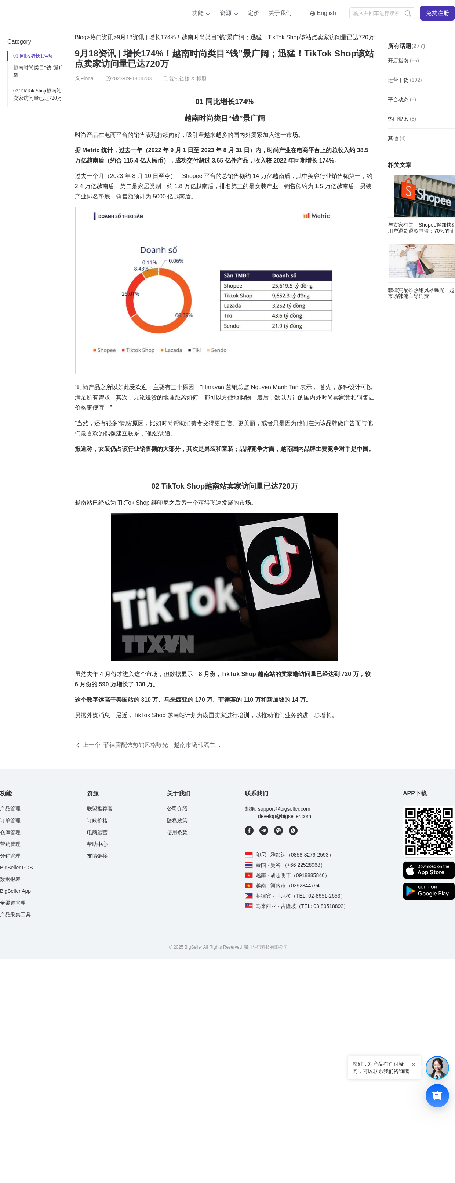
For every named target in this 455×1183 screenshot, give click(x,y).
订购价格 (97, 821)
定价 (253, 13)
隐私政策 (177, 821)
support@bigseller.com (284, 809)
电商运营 (97, 832)
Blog (81, 37)
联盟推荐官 (100, 808)
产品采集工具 (15, 914)
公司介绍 (177, 808)
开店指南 (403, 60)
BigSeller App (15, 891)
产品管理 (10, 808)
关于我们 (280, 13)
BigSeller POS (16, 867)
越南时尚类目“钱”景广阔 (38, 71)
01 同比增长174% (32, 56)
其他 (397, 138)
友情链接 (97, 856)
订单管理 (10, 821)
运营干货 (405, 80)
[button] (201, 13)
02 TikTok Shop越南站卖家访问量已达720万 (37, 94)
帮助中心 (97, 844)
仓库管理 (10, 832)
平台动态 (402, 99)
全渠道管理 (13, 903)
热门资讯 (101, 37)
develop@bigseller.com (284, 816)
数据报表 (10, 879)
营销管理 (10, 844)
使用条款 (177, 832)
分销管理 (10, 856)
